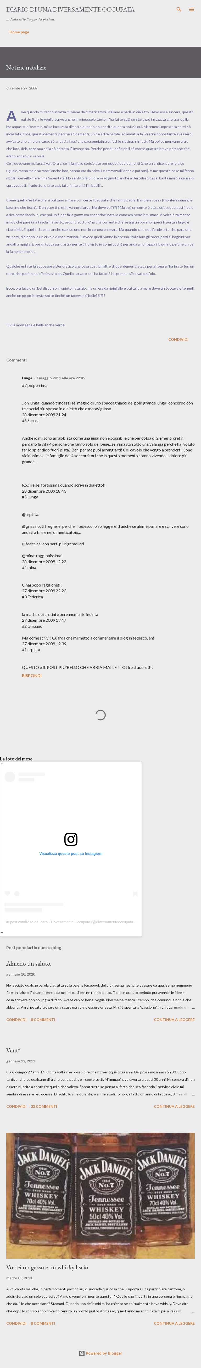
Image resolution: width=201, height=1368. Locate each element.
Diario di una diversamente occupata (70, 9)
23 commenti (44, 1106)
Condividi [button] (178, 339)
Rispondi (32, 675)
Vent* (13, 1050)
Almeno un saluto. (28, 963)
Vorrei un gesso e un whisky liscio (47, 1267)
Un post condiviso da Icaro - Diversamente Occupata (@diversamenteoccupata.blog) (73, 922)
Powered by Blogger (100, 1353)
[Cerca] (179, 9)
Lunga (27, 378)
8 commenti (43, 1019)
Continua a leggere (174, 1019)
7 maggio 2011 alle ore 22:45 (60, 378)
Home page (19, 32)
